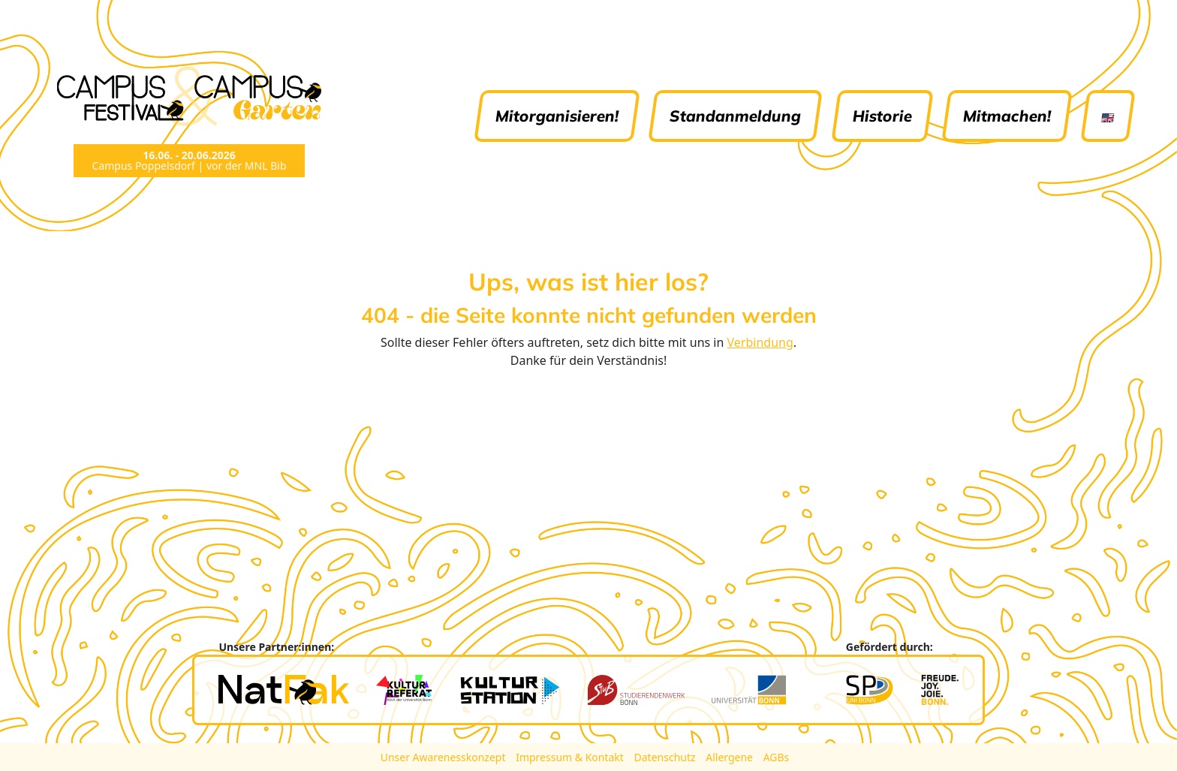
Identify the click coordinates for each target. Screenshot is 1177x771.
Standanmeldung (736, 115)
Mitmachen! (1007, 115)
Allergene (730, 757)
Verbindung (760, 342)
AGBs (776, 757)
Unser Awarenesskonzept (444, 757)
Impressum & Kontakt (571, 757)
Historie (882, 115)
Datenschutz (666, 757)
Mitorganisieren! (558, 115)
